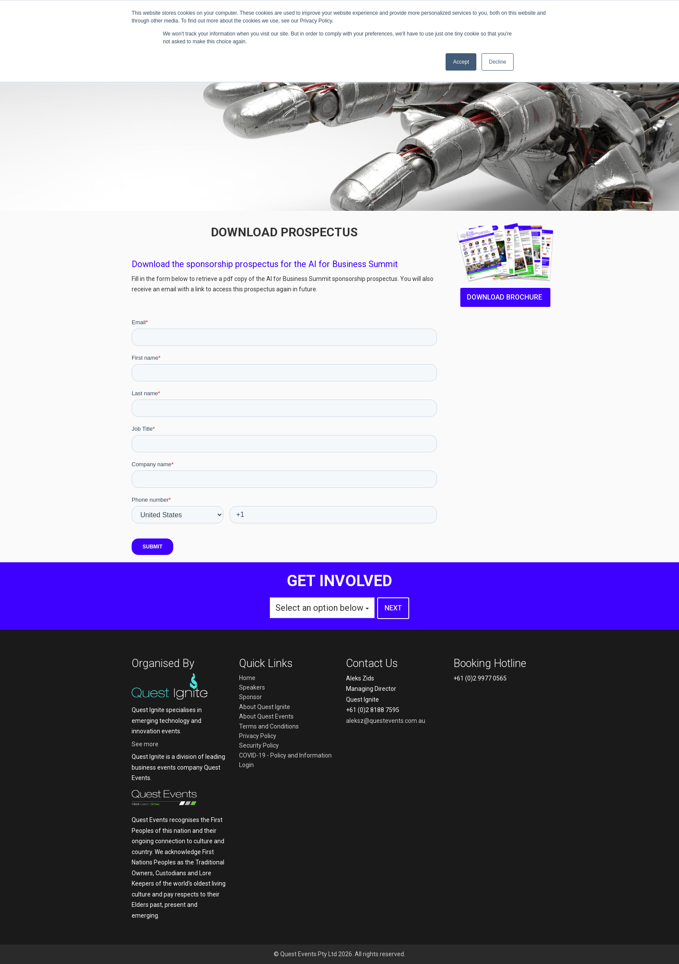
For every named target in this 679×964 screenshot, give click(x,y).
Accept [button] (461, 62)
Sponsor (250, 696)
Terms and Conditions (269, 726)
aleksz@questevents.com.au (385, 720)
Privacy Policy (257, 735)
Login (246, 764)
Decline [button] (497, 62)
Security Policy (259, 745)
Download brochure (505, 297)
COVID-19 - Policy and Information (285, 755)
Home (247, 677)
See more (145, 744)
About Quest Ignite (264, 706)
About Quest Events (266, 716)
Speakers (252, 687)
